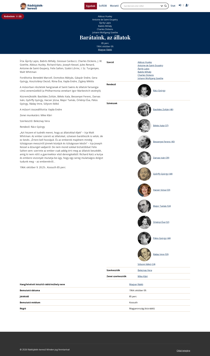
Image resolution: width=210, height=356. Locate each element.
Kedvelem (12, 16)
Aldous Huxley (145, 62)
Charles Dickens (146, 75)
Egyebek (90, 6)
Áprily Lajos (143, 68)
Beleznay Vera (145, 270)
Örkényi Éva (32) (153, 222)
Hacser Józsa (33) (154, 190)
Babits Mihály (144, 71)
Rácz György (151, 91)
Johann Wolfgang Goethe (150, 78)
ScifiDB (103, 5)
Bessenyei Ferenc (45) (156, 142)
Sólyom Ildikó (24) (146, 264)
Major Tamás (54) (154, 206)
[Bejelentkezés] (179, 5)
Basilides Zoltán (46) (155, 109)
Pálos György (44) (154, 238)
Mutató (114, 5)
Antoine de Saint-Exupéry (150, 65)
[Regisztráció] (187, 5)
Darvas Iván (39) (153, 158)
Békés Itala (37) (153, 126)
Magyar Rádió (105, 49)
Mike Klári (143, 276)
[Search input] (141, 6)
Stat (173, 5)
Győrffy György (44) (155, 174)
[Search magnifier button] (165, 6)
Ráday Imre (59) (153, 254)
